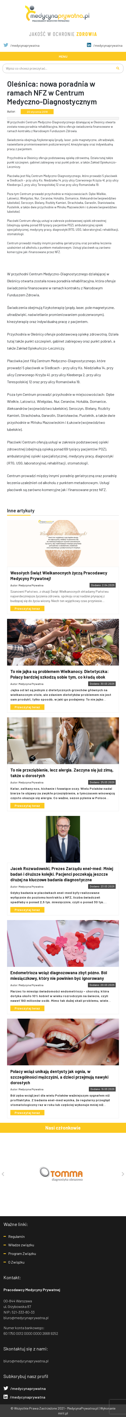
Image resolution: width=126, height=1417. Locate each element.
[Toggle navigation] (63, 56)
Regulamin (16, 1236)
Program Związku (22, 1253)
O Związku (16, 1262)
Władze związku (21, 1245)
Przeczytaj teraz (27, 608)
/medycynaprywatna (21, 45)
